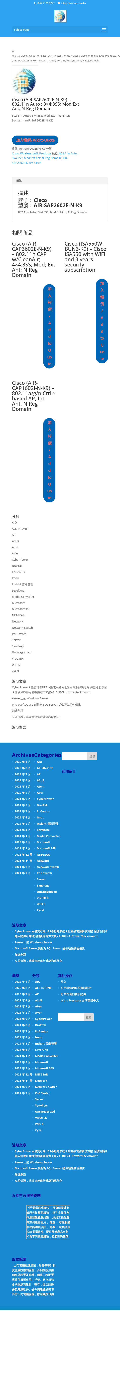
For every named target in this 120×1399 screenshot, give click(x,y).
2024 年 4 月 (23, 830)
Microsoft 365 (21, 609)
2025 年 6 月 (23, 780)
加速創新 (17, 710)
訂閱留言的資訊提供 (73, 994)
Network (17, 621)
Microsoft (18, 603)
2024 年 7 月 (23, 811)
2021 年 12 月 (23, 854)
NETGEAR (18, 615)
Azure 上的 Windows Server (30, 698)
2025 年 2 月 (23, 793)
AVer (15, 553)
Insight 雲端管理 (22, 584)
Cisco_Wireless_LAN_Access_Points (49, 55)
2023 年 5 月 (23, 842)
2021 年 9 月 (23, 867)
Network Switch (22, 628)
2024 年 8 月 (23, 805)
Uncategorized (21, 652)
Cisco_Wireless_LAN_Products (98, 55)
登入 (63, 982)
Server (16, 640)
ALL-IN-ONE (20, 529)
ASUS (15, 541)
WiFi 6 (16, 665)
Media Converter (23, 597)
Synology (18, 646)
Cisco (24, 55)
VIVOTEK (18, 658)
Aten (15, 547)
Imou (15, 578)
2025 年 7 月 (23, 774)
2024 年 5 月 (23, 824)
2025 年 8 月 (23, 768)
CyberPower (20, 559)
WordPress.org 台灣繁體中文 (80, 1000)
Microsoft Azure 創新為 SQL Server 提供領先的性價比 (46, 704)
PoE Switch (19, 634)
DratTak (17, 566)
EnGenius (18, 572)
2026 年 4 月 (23, 762)
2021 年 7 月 (23, 873)
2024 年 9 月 (23, 799)
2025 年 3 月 (23, 786)
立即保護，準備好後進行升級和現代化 (35, 717)
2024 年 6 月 (23, 817)
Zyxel (15, 671)
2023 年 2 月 (23, 848)
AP (14, 535)
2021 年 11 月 (23, 861)
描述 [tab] (19, 180)
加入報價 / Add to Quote (35, 140)
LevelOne (18, 590)
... (18, 55)
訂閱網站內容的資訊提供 (76, 988)
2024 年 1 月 (23, 836)
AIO (14, 522)
